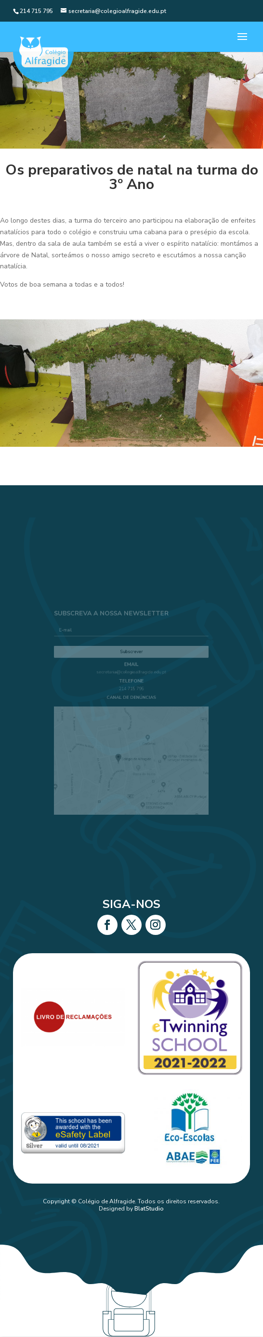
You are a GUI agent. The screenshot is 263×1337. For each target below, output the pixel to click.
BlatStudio (149, 1208)
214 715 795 (131, 693)
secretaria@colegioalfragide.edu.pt (132, 680)
